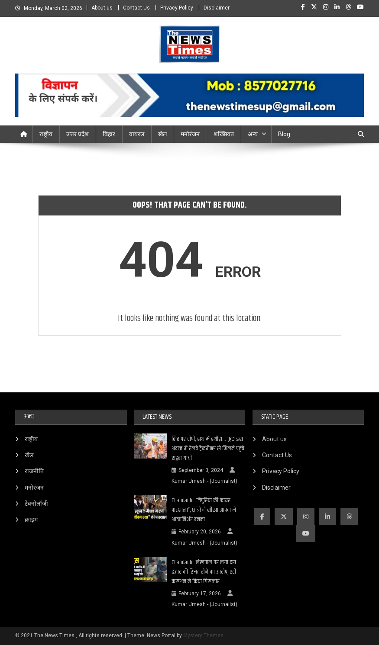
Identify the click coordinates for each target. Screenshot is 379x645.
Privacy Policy (176, 8)
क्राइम (31, 519)
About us (102, 8)
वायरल (136, 134)
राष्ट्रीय (45, 134)
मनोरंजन (190, 134)
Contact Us (136, 8)
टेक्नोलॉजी (36, 503)
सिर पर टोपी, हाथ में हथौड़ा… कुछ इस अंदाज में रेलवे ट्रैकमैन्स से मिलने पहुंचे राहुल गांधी (208, 448)
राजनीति (34, 471)
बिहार (109, 134)
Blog (284, 134)
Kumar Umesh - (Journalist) (204, 481)
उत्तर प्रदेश (77, 134)
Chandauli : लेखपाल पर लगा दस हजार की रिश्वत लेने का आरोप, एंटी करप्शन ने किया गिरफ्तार (204, 572)
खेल (162, 134)
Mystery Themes (203, 635)
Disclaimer (217, 8)
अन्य (253, 134)
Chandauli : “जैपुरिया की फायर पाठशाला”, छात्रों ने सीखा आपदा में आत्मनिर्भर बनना (204, 510)
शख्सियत (224, 134)
